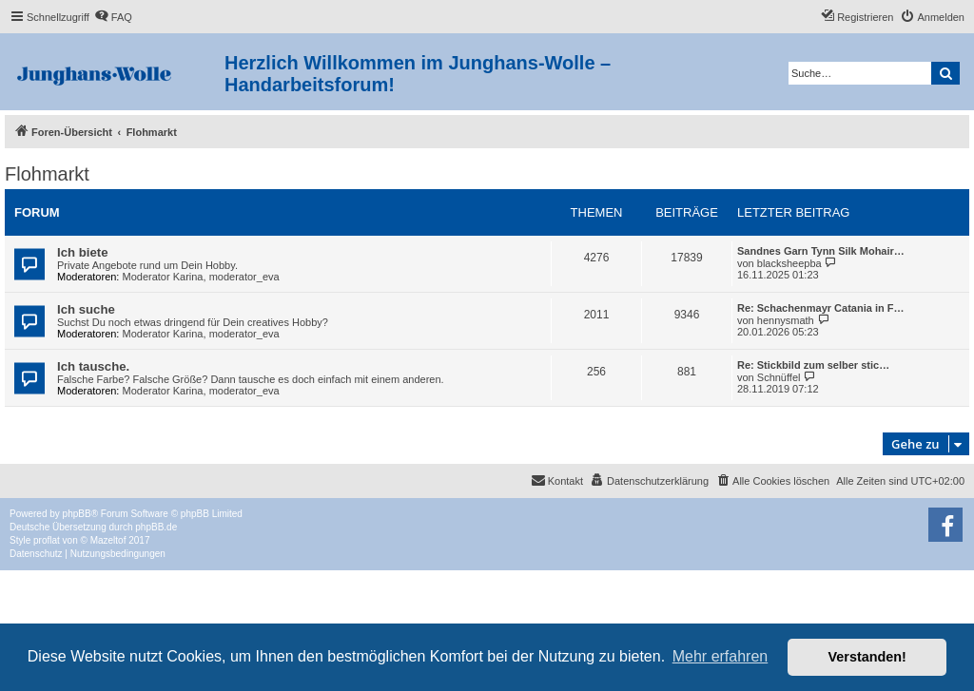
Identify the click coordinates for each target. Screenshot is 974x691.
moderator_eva (244, 276)
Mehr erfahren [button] (720, 656)
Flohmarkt (47, 173)
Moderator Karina (163, 276)
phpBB (77, 514)
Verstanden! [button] (867, 656)
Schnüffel (779, 377)
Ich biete (82, 252)
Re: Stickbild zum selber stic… (813, 365)
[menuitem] (113, 17)
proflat (46, 540)
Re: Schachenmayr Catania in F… (820, 308)
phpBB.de (156, 527)
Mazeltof (108, 540)
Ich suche (86, 309)
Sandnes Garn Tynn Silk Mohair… (821, 251)
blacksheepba (789, 263)
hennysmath (785, 320)
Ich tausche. (93, 366)
